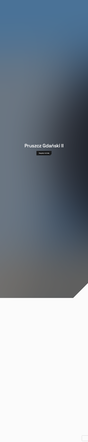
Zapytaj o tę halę (44, 153)
